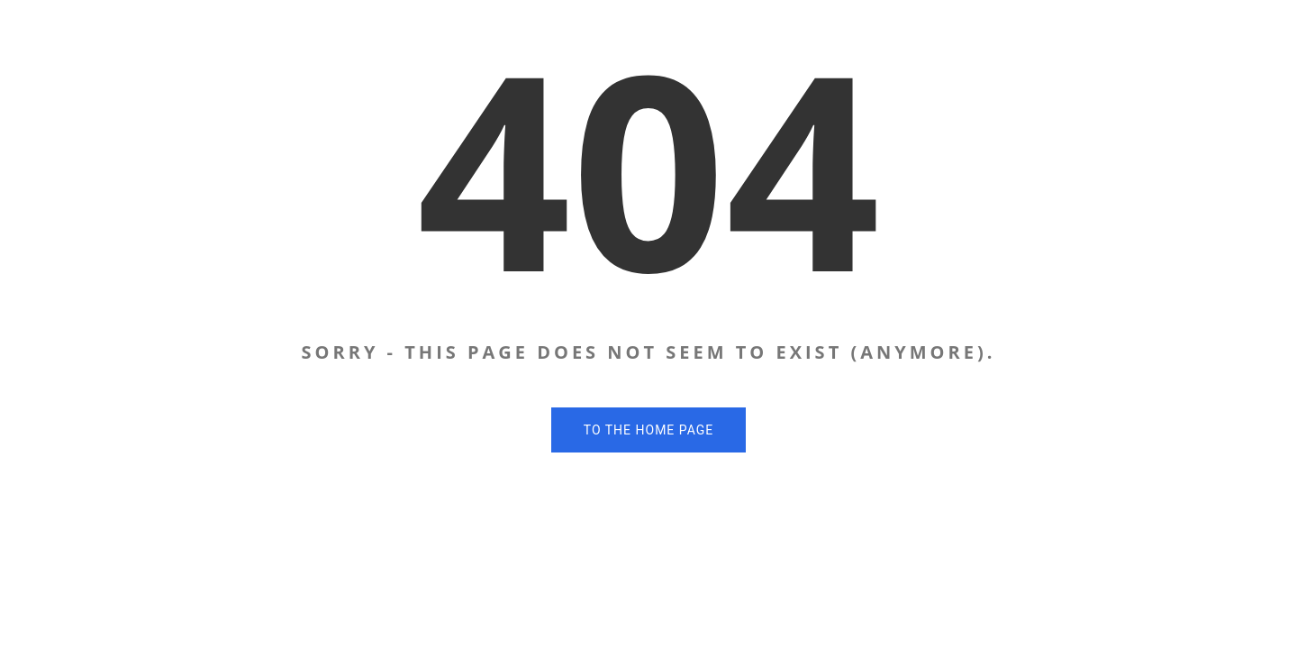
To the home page (648, 430)
